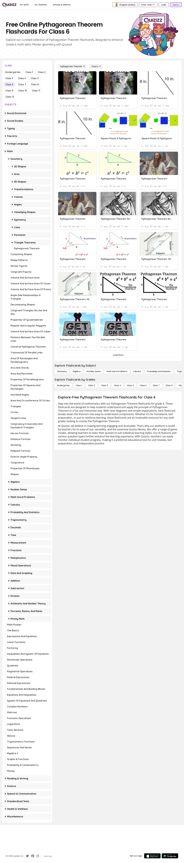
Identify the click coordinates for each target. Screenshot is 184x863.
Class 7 (22, 84)
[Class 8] (169, 385)
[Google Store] (170, 855)
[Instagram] (37, 856)
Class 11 (36, 90)
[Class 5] (130, 385)
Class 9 (9, 90)
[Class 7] (156, 385)
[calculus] (137, 371)
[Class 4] (117, 385)
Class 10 (22, 90)
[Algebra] (76, 371)
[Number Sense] (93, 371)
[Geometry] (61, 371)
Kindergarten (13, 72)
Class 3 (9, 78)
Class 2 (42, 72)
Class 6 (9, 84)
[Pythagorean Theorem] (72, 66)
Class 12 (9, 96)
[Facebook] (32, 856)
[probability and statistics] (159, 371)
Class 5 (35, 78)
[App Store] (152, 855)
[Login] (164, 4)
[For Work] (24, 4)
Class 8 (35, 84)
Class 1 (29, 72)
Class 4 (22, 78)
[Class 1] (79, 385)
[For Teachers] (40, 4)
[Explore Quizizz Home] (9, 5)
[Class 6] (96, 66)
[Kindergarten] (63, 385)
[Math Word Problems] (116, 371)
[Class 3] (104, 385)
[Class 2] (91, 385)
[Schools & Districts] (62, 4)
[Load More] (118, 355)
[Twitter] (27, 856)
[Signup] (176, 4)
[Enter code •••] (148, 4)
